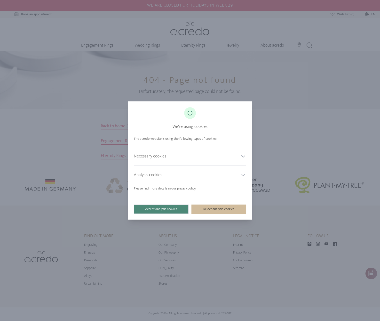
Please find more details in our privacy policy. (165, 188)
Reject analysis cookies (218, 209)
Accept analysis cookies (161, 209)
